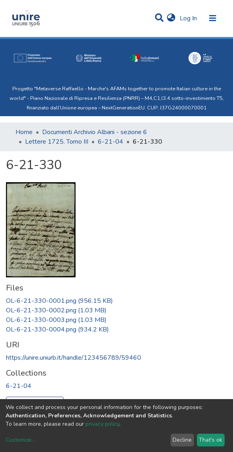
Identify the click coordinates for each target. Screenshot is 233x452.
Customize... (20, 440)
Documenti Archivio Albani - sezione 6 (94, 132)
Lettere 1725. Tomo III (56, 141)
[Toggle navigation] (213, 18)
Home (24, 132)
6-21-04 (110, 141)
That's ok (210, 440)
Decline (182, 440)
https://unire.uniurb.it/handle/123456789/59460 (73, 357)
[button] (171, 18)
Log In (189, 18)
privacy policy (102, 424)
